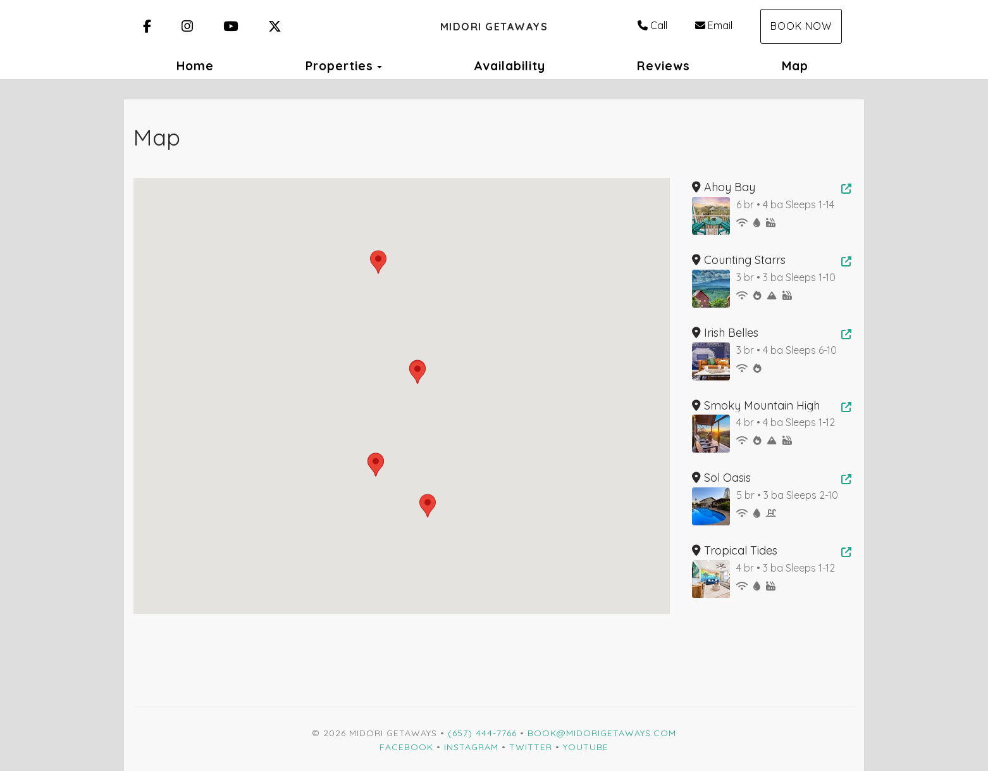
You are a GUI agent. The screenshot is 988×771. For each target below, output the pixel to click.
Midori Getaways (494, 26)
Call (652, 25)
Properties (339, 65)
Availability (509, 65)
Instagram (471, 747)
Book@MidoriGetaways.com (602, 733)
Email (713, 25)
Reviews (663, 65)
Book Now (801, 26)
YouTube (585, 747)
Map (795, 65)
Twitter (530, 747)
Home (195, 65)
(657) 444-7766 (482, 733)
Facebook (406, 747)
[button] (378, 262)
